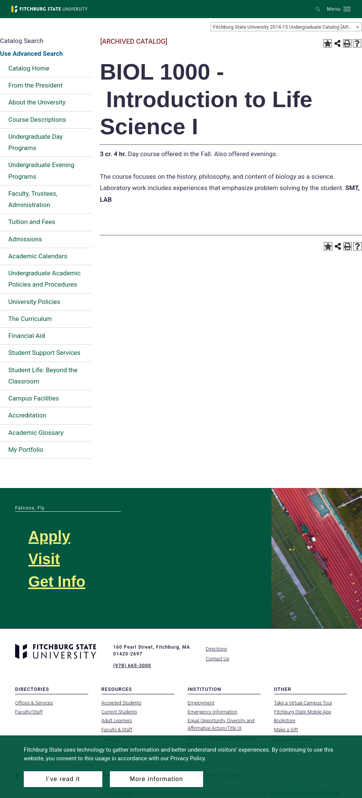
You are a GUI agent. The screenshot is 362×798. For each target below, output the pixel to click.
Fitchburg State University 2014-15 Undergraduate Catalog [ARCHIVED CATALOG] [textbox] (287, 27)
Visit (44, 559)
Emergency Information (212, 712)
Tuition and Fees (31, 222)
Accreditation (27, 415)
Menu (333, 9)
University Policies (34, 301)
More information (156, 779)
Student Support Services (44, 352)
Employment (201, 703)
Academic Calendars (37, 256)
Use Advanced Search (31, 53)
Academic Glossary (35, 432)
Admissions (25, 239)
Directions (216, 649)
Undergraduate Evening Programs (41, 170)
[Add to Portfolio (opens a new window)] (327, 43)
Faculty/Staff (29, 712)
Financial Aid (26, 335)
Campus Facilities (33, 398)
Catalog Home (28, 68)
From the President (35, 85)
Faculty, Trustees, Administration (32, 199)
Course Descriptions (37, 119)
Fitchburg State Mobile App (302, 712)
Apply (49, 536)
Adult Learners (117, 720)
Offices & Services (34, 703)
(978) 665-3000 (132, 665)
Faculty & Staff (117, 729)
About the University (37, 102)
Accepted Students (122, 703)
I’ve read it (63, 779)
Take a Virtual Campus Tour (303, 703)
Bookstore (285, 720)
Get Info (56, 581)
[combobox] (286, 26)
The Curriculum (30, 318)
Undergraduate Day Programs (35, 142)
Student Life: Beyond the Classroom (42, 375)
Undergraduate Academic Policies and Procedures (44, 278)
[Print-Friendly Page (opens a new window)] (347, 43)
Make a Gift (286, 729)
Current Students (119, 712)
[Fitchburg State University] (49, 9)
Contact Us (217, 658)
